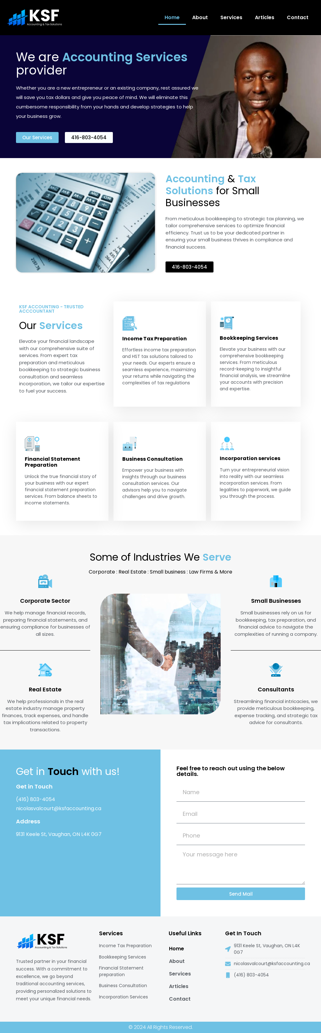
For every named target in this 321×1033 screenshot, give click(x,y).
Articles (264, 17)
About (200, 17)
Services (231, 17)
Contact (297, 17)
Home (172, 17)
